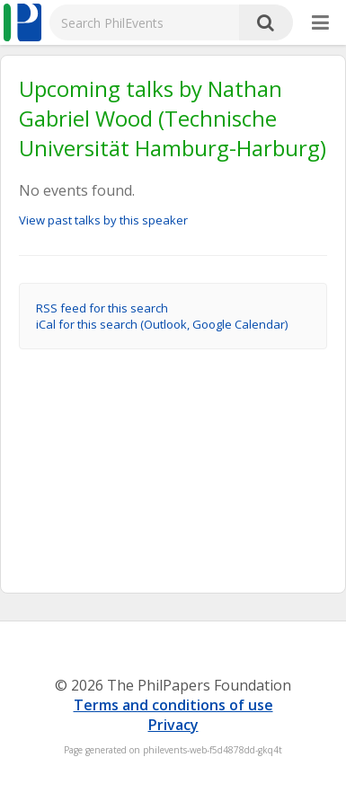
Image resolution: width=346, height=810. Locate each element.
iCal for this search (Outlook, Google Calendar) (162, 324)
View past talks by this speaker (103, 220)
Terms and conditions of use (173, 705)
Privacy (173, 725)
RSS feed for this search (102, 308)
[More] (320, 23)
